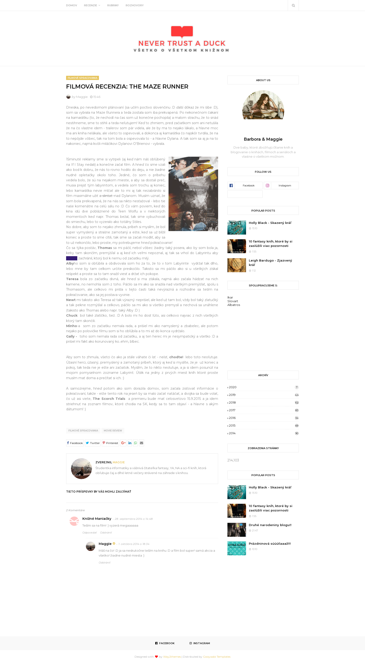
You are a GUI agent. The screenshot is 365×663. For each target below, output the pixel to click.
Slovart (232, 301)
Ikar (230, 297)
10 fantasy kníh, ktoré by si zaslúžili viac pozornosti (270, 243)
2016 (264, 418)
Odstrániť (106, 532)
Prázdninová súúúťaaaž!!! (270, 543)
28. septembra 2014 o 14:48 (134, 518)
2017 (264, 410)
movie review (113, 430)
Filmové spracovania (83, 430)
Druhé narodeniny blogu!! (270, 525)
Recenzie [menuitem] (90, 5)
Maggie (82, 97)
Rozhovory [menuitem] (135, 5)
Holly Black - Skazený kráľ (270, 223)
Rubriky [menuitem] (113, 5)
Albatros (233, 305)
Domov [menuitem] (71, 5)
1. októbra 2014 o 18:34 (133, 544)
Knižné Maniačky (96, 519)
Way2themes (172, 656)
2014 (264, 433)
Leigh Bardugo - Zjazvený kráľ (270, 263)
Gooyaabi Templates (216, 656)
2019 (264, 395)
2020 (264, 387)
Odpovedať (89, 532)
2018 (264, 402)
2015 (264, 425)
